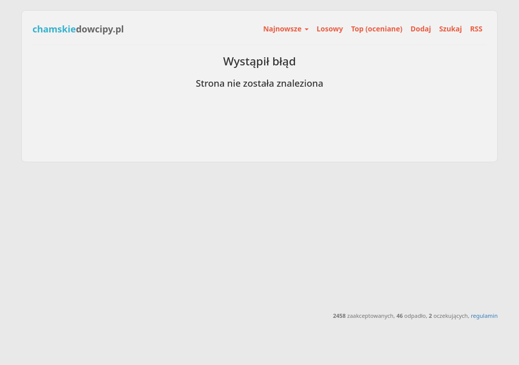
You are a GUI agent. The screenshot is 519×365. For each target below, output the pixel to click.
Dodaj (421, 28)
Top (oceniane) (376, 28)
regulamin (484, 315)
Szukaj (450, 28)
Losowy (330, 28)
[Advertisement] (259, 236)
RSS (476, 28)
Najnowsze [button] (285, 28)
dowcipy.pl (78, 29)
